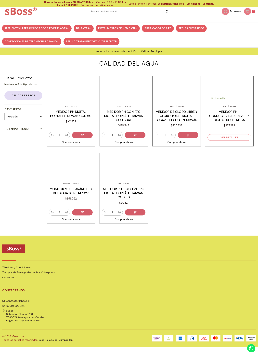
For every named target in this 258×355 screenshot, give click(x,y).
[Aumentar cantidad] (72, 143)
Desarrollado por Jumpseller (55, 347)
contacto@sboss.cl (15, 309)
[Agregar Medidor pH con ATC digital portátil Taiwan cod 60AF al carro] (138, 142)
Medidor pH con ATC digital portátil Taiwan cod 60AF (123, 123)
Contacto (8, 285)
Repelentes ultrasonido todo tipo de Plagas (36, 35)
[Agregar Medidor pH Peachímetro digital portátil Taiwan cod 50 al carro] (138, 222)
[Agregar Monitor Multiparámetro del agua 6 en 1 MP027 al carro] (85, 222)
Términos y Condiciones (16, 275)
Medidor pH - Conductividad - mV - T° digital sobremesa (229, 123)
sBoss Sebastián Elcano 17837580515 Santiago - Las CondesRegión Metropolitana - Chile (23, 323)
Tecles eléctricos (191, 35)
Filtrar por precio (23, 135)
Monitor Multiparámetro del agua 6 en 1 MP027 (71, 201)
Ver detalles (229, 144)
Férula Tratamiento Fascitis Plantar (91, 48)
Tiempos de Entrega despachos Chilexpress (28, 280)
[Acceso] (231, 18)
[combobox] (129, 18)
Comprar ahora (70, 149)
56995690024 (13, 314)
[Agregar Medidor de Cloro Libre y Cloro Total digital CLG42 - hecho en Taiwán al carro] (190, 142)
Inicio (99, 58)
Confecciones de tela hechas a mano (31, 48)
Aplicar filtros (23, 102)
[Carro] (249, 18)
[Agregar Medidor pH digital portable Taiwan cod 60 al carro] (85, 142)
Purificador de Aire (157, 35)
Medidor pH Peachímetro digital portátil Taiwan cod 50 (123, 203)
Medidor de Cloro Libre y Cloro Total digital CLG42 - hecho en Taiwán (176, 123)
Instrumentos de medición (117, 35)
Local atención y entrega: (171, 3)
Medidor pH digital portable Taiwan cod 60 (70, 121)
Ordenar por (12, 116)
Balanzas (83, 35)
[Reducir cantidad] (52, 143)
